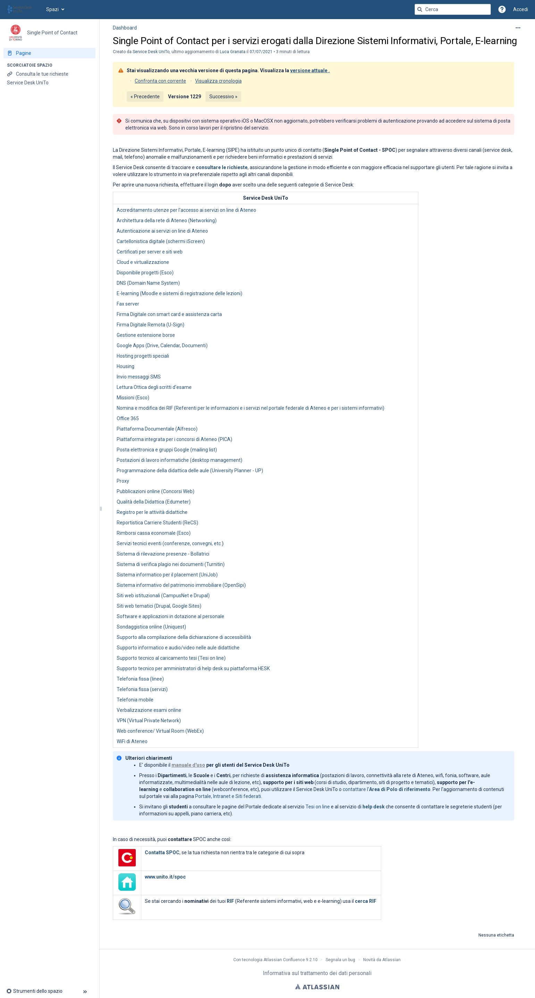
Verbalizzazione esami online (149, 710)
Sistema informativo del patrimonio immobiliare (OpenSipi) (181, 585)
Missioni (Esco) (133, 397)
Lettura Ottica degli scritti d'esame (154, 387)
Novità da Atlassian (382, 959)
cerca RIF (365, 901)
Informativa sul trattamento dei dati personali (317, 973)
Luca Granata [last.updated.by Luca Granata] (232, 51)
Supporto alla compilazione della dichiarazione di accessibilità (184, 637)
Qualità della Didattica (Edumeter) (154, 502)
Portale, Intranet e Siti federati (228, 796)
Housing (125, 366)
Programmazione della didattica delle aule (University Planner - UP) (190, 470)
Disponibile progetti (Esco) (145, 272)
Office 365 (128, 418)
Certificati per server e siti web (150, 252)
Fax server (128, 304)
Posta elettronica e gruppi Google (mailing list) (167, 449)
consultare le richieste (222, 167)
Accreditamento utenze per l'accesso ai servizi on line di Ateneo (186, 210)
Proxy (123, 481)
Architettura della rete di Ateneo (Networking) (167, 220)
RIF (230, 901)
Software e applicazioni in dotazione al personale (170, 616)
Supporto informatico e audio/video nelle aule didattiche (178, 647)
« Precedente (145, 96)
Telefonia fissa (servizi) (142, 689)
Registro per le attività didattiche (152, 512)
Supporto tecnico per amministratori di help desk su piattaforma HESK (193, 668)
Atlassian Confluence (284, 959)
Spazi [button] (52, 9)
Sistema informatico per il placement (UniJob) (167, 574)
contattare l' (386, 789)
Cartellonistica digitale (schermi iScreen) (161, 241)
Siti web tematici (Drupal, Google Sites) (159, 606)
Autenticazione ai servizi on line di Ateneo (162, 231)
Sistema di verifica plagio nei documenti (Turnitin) (171, 564)
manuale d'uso (188, 765)
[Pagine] (49, 53)
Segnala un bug (340, 959)
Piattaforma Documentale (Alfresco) (157, 429)
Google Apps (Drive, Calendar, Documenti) (162, 345)
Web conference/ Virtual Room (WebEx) (160, 731)
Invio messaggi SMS (139, 377)
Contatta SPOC (162, 852)
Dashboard (125, 28)
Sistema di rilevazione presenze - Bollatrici (163, 554)
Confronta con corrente (160, 81)
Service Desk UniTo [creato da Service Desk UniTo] (151, 51)
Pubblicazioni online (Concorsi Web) (155, 491)
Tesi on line (318, 806)
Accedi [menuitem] (520, 9)
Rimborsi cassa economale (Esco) (154, 533)
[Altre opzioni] (518, 28)
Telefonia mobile (135, 699)
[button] (502, 9)
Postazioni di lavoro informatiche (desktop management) (179, 460)
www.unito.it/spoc (165, 877)
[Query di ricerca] (453, 9)
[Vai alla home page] (23, 9)
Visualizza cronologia (218, 81)
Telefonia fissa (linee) (140, 679)
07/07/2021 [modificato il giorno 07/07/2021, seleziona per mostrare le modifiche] (261, 51)
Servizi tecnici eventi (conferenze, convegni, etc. (169, 543)
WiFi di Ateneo (132, 741)
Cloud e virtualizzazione (143, 262)
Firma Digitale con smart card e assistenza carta (169, 314)
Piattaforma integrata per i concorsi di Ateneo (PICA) (174, 439)
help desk (373, 806)
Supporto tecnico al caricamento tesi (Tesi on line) (171, 658)
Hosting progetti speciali (143, 356)
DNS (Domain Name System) (148, 283)
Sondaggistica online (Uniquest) (151, 627)
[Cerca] (420, 9)
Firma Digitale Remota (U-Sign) (150, 324)
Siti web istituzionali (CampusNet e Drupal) (163, 595)
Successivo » (223, 96)
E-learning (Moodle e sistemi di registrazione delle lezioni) (179, 293)
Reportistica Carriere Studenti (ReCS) (157, 522)
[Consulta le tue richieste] (49, 74)
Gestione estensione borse (146, 335)
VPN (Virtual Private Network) (149, 720)
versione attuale (308, 70)
